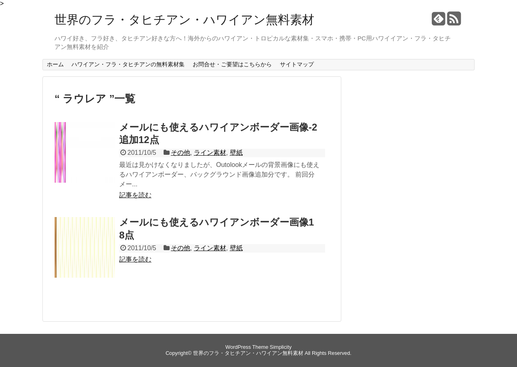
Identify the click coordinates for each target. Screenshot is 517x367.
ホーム (55, 64)
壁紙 (236, 152)
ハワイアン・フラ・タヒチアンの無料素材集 (128, 64)
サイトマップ (297, 64)
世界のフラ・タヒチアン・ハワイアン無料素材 (184, 19)
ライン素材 (210, 152)
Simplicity (281, 347)
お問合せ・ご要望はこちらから (232, 64)
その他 (180, 152)
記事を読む (135, 195)
